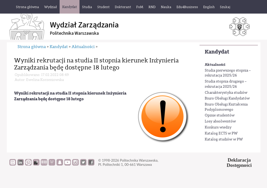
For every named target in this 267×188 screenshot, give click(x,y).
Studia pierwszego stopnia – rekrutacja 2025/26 (228, 73)
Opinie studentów (220, 115)
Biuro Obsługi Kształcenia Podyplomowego (226, 107)
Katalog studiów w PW (224, 139)
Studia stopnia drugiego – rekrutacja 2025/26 (226, 84)
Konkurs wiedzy (218, 127)
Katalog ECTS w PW (221, 133)
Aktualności (215, 64)
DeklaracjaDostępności (239, 162)
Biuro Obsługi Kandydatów (227, 98)
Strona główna (32, 46)
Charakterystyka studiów (226, 92)
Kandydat (217, 52)
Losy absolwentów (220, 121)
